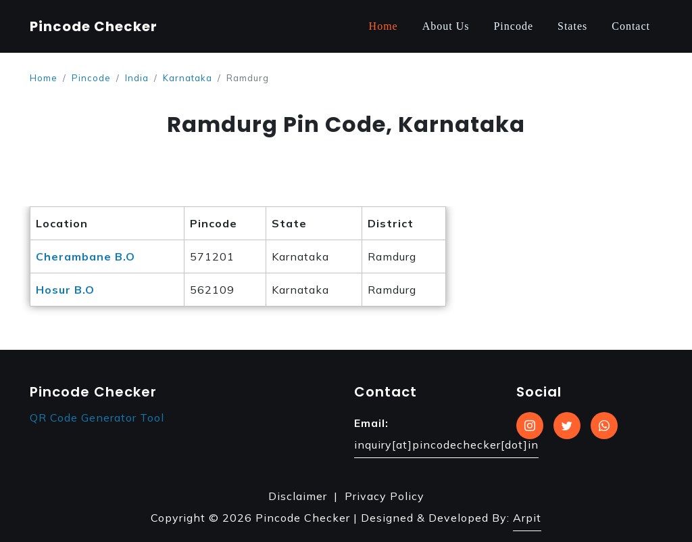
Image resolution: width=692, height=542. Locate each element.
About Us (446, 26)
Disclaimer (297, 496)
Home (383, 26)
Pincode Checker (93, 26)
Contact (631, 26)
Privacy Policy (384, 496)
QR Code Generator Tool (97, 417)
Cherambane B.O (85, 256)
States (572, 26)
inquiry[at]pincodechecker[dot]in (446, 444)
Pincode (513, 26)
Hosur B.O (65, 289)
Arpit (527, 517)
